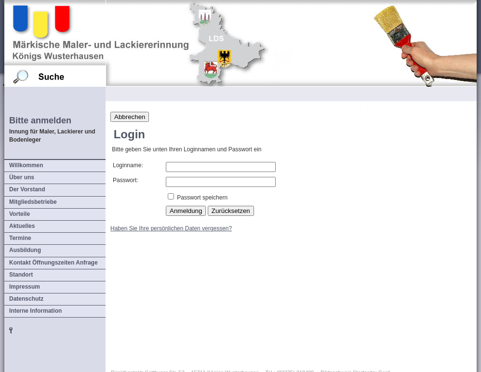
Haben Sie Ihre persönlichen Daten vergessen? (171, 228)
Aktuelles (22, 226)
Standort (21, 274)
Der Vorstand (27, 189)
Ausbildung (25, 250)
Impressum (24, 286)
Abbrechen (129, 116)
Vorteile (19, 214)
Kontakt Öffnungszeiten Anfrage (53, 262)
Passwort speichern (202, 197)
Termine (20, 238)
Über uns (21, 177)
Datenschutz (26, 298)
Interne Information (35, 310)
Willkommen (26, 165)
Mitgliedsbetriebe (33, 202)
